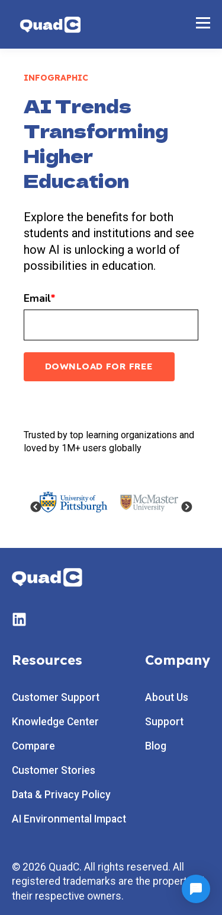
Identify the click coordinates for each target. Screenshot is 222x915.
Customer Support (55, 698)
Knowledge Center (55, 722)
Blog (155, 746)
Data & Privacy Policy (61, 795)
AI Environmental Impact (69, 819)
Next (186, 508)
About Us (166, 698)
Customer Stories (53, 771)
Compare (33, 746)
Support (164, 722)
